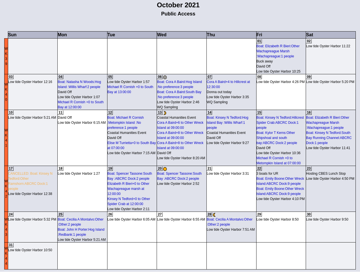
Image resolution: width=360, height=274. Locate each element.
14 (209, 112)
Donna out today (219, 92)
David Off (263, 66)
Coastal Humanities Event (126, 133)
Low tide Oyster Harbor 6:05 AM (131, 219)
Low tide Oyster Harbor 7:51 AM (231, 230)
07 (209, 77)
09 (308, 77)
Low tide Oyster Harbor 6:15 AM (82, 123)
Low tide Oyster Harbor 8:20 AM (181, 158)
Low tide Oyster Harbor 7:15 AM (131, 153)
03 (11, 77)
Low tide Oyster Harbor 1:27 (79, 174)
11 (60, 112)
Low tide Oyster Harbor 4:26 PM (280, 82)
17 (11, 168)
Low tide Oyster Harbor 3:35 (228, 97)
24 (11, 214)
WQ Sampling (167, 107)
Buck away (264, 61)
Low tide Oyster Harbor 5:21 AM (32, 118)
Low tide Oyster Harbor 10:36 (278, 153)
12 (110, 112)
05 (110, 77)
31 (11, 245)
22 (259, 168)
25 (60, 214)
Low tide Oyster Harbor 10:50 (30, 250)
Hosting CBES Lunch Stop (326, 174)
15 (259, 112)
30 (308, 214)
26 (110, 214)
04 (60, 77)
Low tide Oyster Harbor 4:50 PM (330, 179)
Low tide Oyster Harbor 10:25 (278, 71)
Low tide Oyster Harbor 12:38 (30, 194)
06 (159, 77)
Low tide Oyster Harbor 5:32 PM (32, 219)
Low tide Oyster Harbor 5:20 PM (330, 82)
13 (159, 112)
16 (308, 112)
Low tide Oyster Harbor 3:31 (228, 174)
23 (308, 168)
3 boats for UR (267, 174)
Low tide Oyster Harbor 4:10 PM (280, 199)
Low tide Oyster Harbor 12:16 (30, 82)
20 (159, 168)
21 (209, 168)
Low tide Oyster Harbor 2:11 (128, 209)
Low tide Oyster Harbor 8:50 (277, 219)
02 (308, 41)
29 (259, 214)
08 (259, 77)
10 (11, 112)
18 (60, 168)
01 (259, 41)
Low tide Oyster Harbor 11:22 (328, 46)
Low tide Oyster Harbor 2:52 (178, 184)
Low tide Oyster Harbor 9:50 (327, 219)
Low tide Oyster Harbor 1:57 (128, 82)
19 (110, 168)
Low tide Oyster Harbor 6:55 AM (181, 219)
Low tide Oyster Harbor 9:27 (228, 143)
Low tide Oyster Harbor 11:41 (328, 148)
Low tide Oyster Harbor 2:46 (178, 102)
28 (209, 214)
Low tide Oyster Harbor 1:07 (79, 97)
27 (159, 214)
